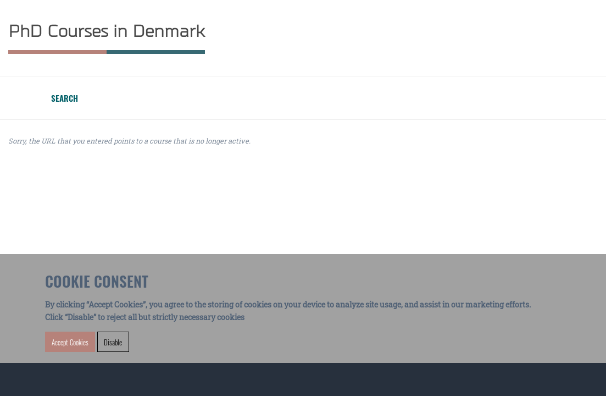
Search (64, 98)
